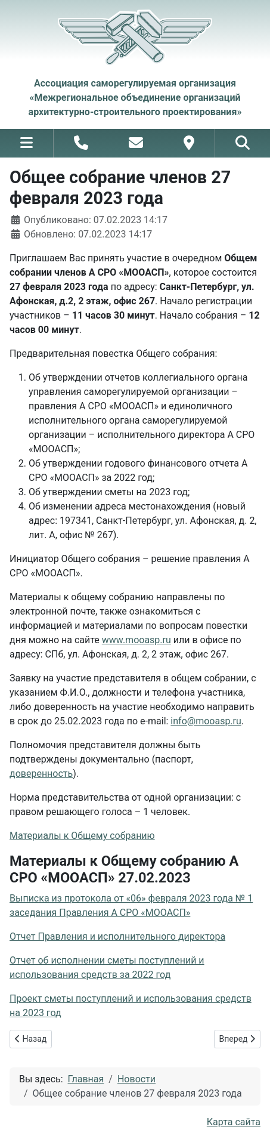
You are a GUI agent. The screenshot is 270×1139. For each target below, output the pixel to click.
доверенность (41, 773)
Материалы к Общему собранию (82, 835)
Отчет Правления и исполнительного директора (117, 936)
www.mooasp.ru (136, 640)
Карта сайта (233, 1122)
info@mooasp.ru (205, 721)
